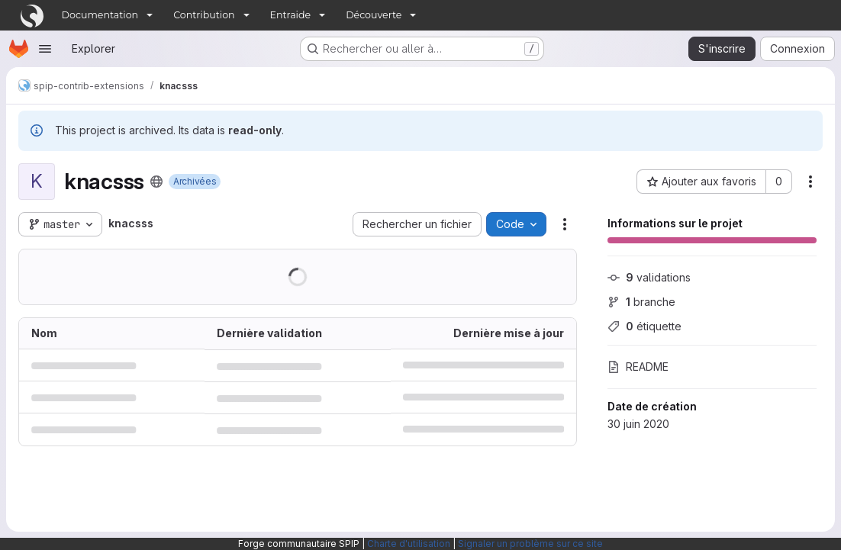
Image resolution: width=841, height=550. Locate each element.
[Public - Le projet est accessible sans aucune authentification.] (156, 181)
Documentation (100, 15)
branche (641, 301)
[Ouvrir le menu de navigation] (45, 49)
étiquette (644, 326)
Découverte (373, 15)
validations (649, 277)
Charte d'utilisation (408, 543)
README (638, 366)
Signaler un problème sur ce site (530, 543)
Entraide (290, 15)
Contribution (203, 15)
